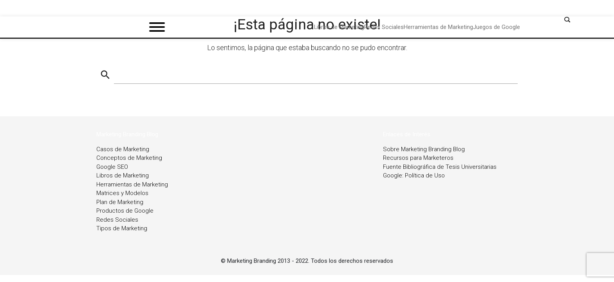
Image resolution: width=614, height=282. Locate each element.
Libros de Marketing (122, 175)
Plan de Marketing (119, 202)
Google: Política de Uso (414, 175)
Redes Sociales (117, 219)
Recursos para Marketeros (418, 157)
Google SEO (112, 166)
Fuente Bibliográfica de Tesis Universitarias (440, 166)
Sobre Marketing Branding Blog (424, 149)
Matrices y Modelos (122, 193)
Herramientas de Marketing (132, 184)
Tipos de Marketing (121, 228)
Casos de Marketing (122, 149)
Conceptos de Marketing (129, 157)
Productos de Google (125, 210)
